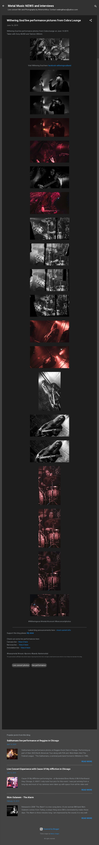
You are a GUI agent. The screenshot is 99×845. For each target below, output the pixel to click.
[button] (90, 21)
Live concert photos (21, 665)
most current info (64, 630)
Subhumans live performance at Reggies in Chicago (33, 740)
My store (30, 633)
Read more (87, 761)
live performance (39, 665)
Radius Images (55, 834)
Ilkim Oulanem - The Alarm (20, 797)
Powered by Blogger (49, 829)
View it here (23, 642)
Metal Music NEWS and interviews (31, 6)
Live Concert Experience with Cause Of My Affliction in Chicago (38, 769)
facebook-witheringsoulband (59, 65)
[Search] (95, 6)
